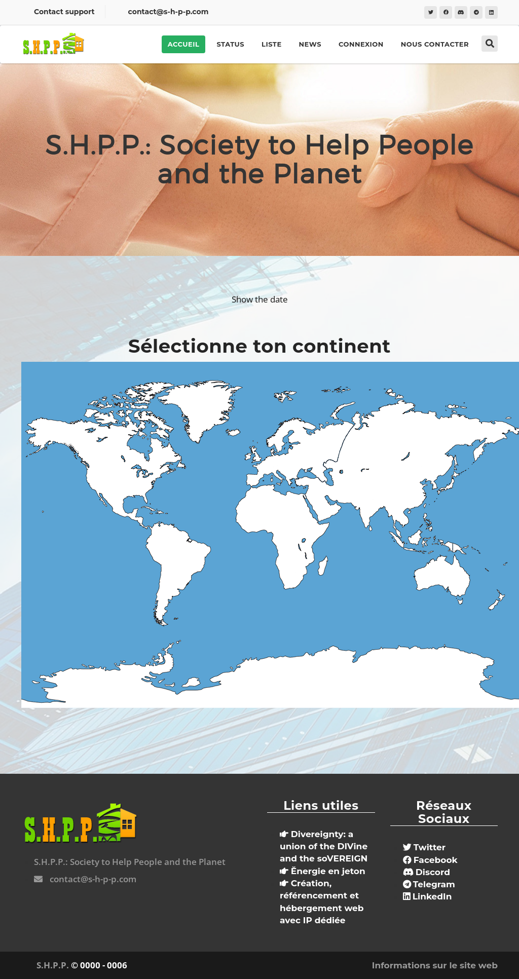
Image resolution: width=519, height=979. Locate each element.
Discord (426, 872)
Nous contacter (435, 44)
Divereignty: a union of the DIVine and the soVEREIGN (323, 846)
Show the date (260, 299)
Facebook (430, 860)
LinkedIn (427, 896)
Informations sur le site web (435, 965)
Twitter (424, 847)
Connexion (361, 44)
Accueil (184, 44)
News (310, 44)
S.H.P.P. (52, 965)
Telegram (429, 884)
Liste (272, 44)
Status (230, 44)
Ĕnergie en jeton (322, 871)
